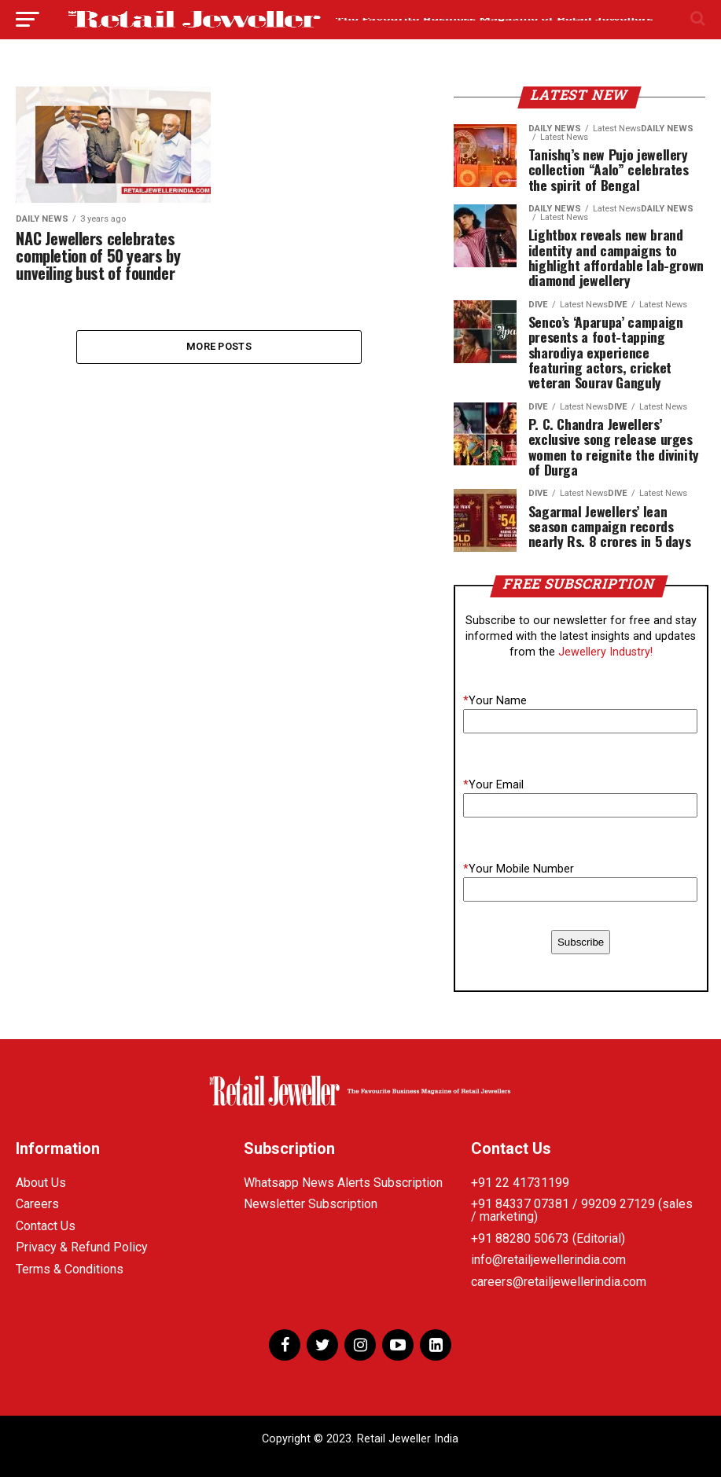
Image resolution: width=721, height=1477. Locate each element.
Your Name (495, 700)
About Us (41, 1182)
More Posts (219, 347)
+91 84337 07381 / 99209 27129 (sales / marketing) (582, 1210)
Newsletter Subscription (310, 1203)
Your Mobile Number (518, 869)
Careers (37, 1203)
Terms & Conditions (69, 1269)
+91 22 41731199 (520, 1182)
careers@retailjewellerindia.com (558, 1281)
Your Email (493, 785)
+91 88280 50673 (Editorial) (548, 1238)
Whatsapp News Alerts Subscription (343, 1182)
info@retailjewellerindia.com (548, 1259)
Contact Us (45, 1225)
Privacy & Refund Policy (82, 1247)
